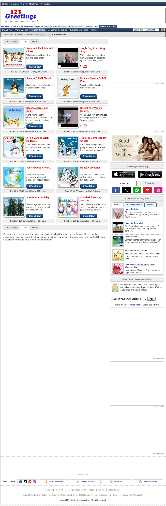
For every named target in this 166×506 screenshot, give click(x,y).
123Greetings (7, 35)
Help (115, 495)
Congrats (68, 26)
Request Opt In (105, 495)
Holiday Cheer (38, 30)
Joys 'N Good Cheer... (38, 167)
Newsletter (45, 4)
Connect (18, 4)
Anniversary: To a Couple (136, 251)
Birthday (5, 26)
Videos (35, 41)
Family (89, 26)
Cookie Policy (55, 495)
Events (19, 35)
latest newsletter (132, 305)
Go (162, 30)
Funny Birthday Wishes (135, 223)
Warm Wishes (21, 30)
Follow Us (149, 183)
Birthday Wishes (132, 237)
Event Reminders (85, 481)
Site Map (50, 490)
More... (94, 30)
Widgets (91, 490)
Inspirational (57, 26)
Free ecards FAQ (125, 495)
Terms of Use (28, 495)
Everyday (39, 26)
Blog (156, 305)
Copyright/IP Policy (70, 495)
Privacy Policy (41, 495)
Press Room (81, 490)
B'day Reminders (54, 481)
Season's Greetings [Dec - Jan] (38, 35)
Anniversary (27, 26)
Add (152, 299)
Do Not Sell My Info (88, 495)
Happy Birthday (132, 209)
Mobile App (33, 4)
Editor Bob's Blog (148, 481)
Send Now (35, 67)
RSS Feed (100, 490)
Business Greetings (78, 30)
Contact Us (138, 495)
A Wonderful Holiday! (38, 197)
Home (7, 4)
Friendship (79, 26)
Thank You (15, 26)
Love (47, 26)
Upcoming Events (134, 205)
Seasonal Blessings (57, 30)
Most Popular (12, 41)
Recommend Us (112, 490)
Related (150, 205)
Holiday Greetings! (90, 167)
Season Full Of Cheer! (38, 78)
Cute (96, 26)
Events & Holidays (108, 26)
